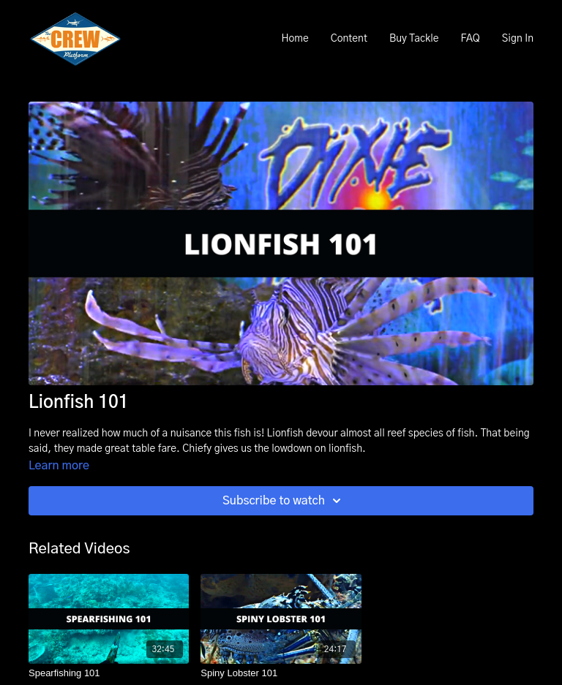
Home (294, 39)
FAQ (469, 39)
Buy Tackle (414, 39)
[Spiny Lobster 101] (281, 673)
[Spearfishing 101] (109, 673)
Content (349, 39)
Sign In (517, 39)
